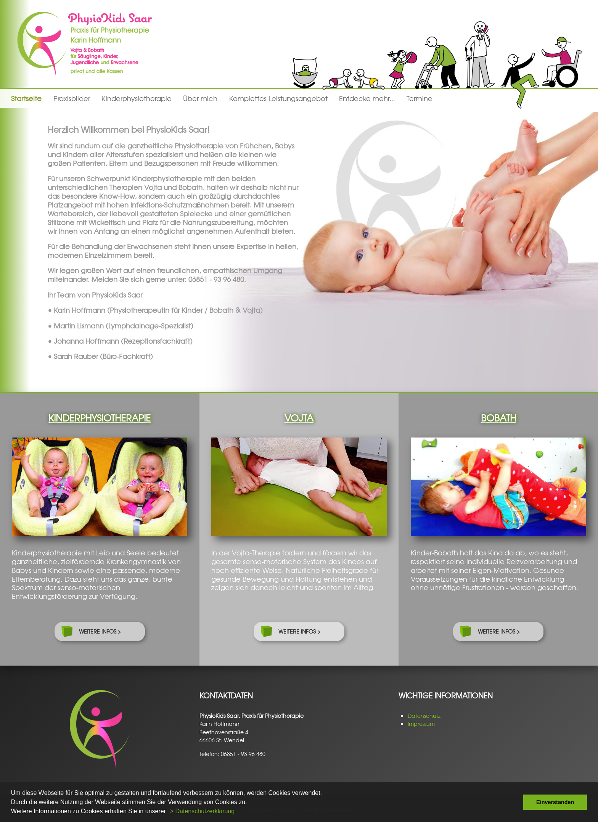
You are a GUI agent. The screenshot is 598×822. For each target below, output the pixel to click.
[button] (168, 812)
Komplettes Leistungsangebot (278, 98)
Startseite (26, 98)
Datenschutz (424, 715)
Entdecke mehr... (367, 98)
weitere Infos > (100, 631)
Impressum (421, 723)
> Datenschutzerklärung (202, 811)
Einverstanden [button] (555, 802)
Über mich (200, 98)
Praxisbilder (71, 98)
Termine (419, 98)
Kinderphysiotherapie (136, 98)
